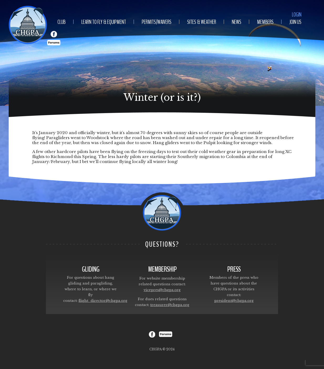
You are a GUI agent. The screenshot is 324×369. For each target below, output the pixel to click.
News (236, 22)
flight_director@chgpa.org (103, 300)
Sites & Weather (201, 22)
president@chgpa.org (234, 300)
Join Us (295, 22)
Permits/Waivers (156, 22)
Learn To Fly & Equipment (103, 22)
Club (62, 22)
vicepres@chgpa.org (162, 290)
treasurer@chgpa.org (169, 305)
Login (296, 14)
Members (265, 22)
